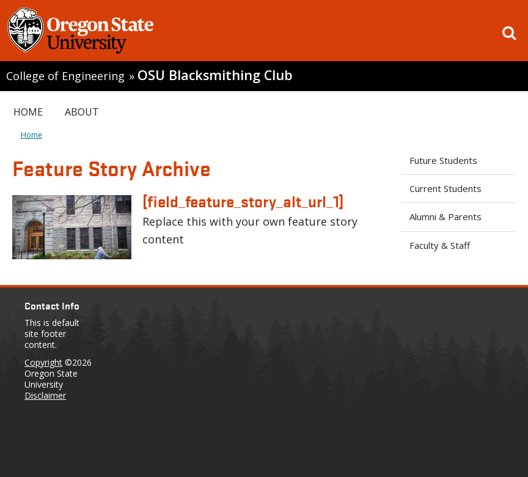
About (82, 112)
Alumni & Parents (445, 216)
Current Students (445, 188)
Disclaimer (45, 395)
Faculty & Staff (439, 245)
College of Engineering (65, 76)
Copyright (43, 362)
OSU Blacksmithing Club (215, 75)
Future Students (443, 160)
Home (28, 112)
